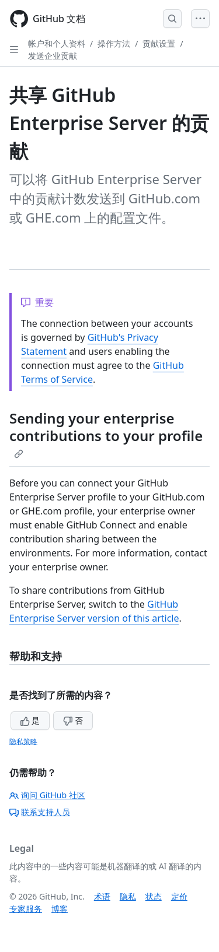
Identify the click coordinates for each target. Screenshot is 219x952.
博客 (59, 908)
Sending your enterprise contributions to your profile (106, 433)
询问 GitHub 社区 (47, 795)
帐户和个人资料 (56, 43)
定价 (179, 896)
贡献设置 (158, 43)
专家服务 (25, 908)
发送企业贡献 (52, 55)
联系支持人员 (39, 811)
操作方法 (114, 43)
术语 (102, 896)
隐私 (128, 896)
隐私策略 (23, 741)
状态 (153, 896)
